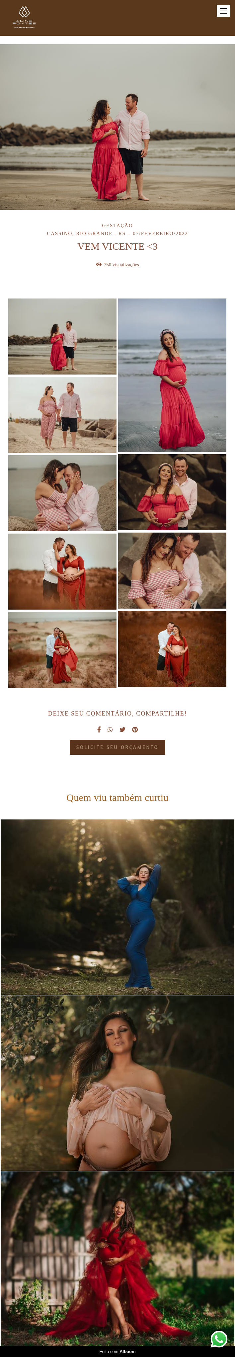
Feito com (117, 1351)
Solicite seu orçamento (117, 747)
